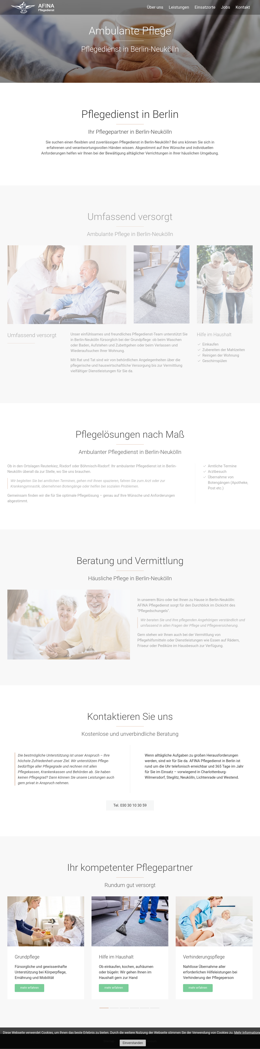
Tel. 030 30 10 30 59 (130, 805)
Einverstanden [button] (133, 1043)
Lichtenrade (206, 777)
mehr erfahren (29, 988)
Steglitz (172, 777)
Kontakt (243, 7)
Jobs (225, 7)
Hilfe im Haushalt (116, 957)
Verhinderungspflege (204, 957)
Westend (231, 777)
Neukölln (187, 777)
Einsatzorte (205, 7)
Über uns (155, 7)
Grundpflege (27, 957)
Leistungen (179, 7)
